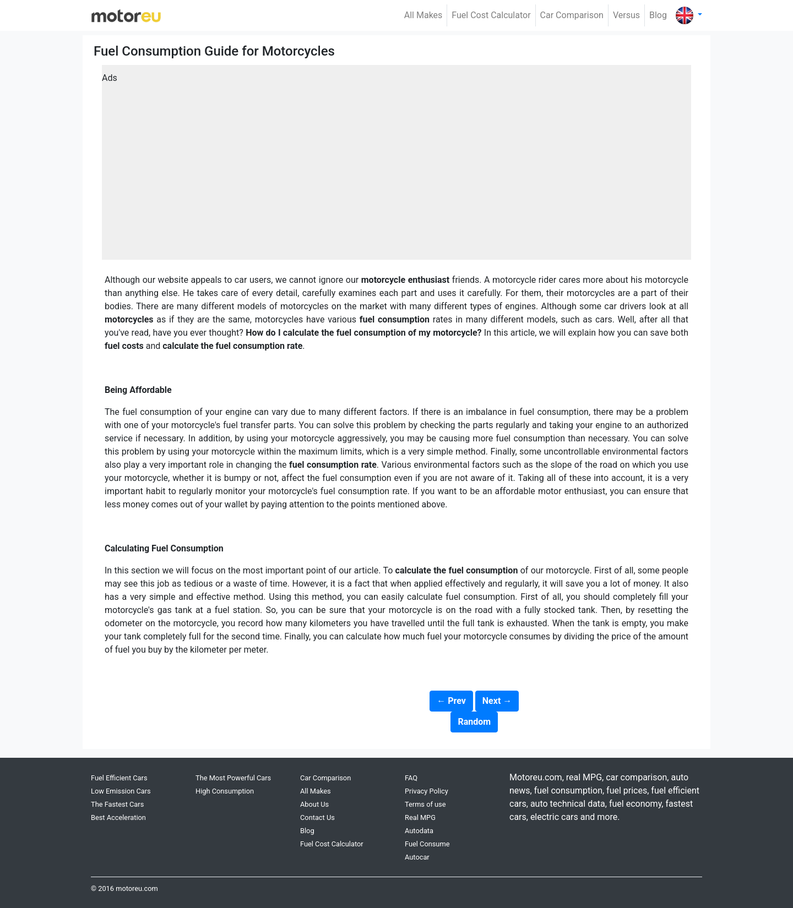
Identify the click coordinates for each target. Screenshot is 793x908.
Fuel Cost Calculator (491, 15)
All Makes (423, 15)
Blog (658, 15)
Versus (626, 15)
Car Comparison (572, 15)
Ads (109, 78)
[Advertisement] (396, 166)
